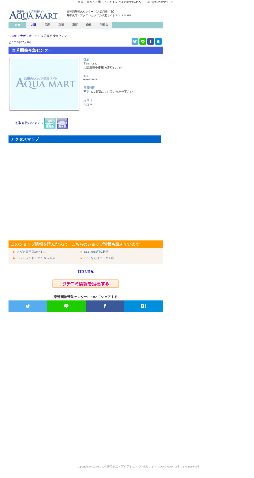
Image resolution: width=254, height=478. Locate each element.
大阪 (33, 24)
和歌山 (104, 24)
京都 (61, 24)
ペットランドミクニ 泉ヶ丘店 (36, 258)
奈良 (89, 24)
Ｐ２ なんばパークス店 (99, 258)
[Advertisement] (86, 368)
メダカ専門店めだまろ (31, 251)
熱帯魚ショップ (43, 24)
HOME (13, 36)
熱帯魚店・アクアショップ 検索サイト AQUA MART (141, 466)
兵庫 (47, 24)
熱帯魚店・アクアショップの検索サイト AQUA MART (99, 15)
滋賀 (75, 24)
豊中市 (33, 36)
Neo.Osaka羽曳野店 (96, 251)
